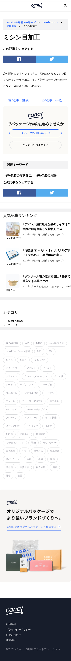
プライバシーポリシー (18, 629)
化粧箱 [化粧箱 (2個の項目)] (9, 434)
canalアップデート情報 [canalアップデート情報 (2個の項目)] (18, 351)
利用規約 (11, 624)
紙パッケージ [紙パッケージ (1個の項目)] (13, 459)
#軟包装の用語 (46, 175)
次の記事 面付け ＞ (54, 100)
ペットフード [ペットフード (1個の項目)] (31, 417)
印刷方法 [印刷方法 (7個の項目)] (40, 434)
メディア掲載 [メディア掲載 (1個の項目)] (13, 426)
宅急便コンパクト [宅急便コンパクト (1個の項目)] (15, 442)
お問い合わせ (13, 634)
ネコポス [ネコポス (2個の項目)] (54, 401)
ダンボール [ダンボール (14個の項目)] (11, 393)
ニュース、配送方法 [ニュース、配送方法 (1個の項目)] (32, 401)
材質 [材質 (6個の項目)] (24, 450)
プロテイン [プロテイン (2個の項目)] (11, 417)
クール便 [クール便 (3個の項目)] (58, 376)
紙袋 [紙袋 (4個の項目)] (40, 459)
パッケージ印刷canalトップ (21, 22)
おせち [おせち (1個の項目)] (9, 359)
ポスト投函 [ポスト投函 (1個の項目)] (51, 417)
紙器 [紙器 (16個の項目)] (29, 459)
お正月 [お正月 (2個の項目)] (23, 359)
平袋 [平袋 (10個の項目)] (33, 442)
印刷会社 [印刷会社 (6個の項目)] (24, 434)
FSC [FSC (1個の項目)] (51, 351)
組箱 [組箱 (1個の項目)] (52, 459)
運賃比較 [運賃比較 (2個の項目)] (24, 467)
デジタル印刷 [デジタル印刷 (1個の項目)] (31, 393)
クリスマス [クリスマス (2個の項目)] (11, 376)
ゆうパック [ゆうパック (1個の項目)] (39, 359)
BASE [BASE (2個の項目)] (39, 343)
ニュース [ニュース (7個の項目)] (10, 401)
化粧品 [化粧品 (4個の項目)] (48, 426)
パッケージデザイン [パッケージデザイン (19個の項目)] (37, 409)
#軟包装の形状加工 (18, 175)
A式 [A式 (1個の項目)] (27, 343)
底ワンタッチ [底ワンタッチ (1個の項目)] (50, 442)
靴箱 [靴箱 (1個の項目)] (8, 475)
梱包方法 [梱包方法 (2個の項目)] (38, 450)
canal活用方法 (13, 238)
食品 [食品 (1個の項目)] (20, 475)
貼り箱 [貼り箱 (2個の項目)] (9, 467)
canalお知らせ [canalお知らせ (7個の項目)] (56, 343)
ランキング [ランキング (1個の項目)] (32, 426)
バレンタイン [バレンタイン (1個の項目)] (13, 409)
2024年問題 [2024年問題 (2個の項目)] (12, 343)
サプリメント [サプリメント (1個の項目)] (27, 384)
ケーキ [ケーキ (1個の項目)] (9, 384)
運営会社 (11, 640)
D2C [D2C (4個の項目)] (39, 351)
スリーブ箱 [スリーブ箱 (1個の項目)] (46, 384)
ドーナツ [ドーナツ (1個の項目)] (49, 393)
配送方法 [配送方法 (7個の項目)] (40, 467)
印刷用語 (11, 26)
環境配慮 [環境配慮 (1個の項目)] (54, 450)
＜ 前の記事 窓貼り (16, 100)
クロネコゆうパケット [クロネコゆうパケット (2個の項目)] (35, 376)
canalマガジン (50, 22)
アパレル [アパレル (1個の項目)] (31, 368)
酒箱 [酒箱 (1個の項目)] (54, 467)
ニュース (13, 325)
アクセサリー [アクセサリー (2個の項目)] (13, 368)
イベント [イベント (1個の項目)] (47, 368)
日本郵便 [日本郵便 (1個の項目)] (10, 450)
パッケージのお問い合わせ (35, 133)
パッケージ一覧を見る (35, 145)
